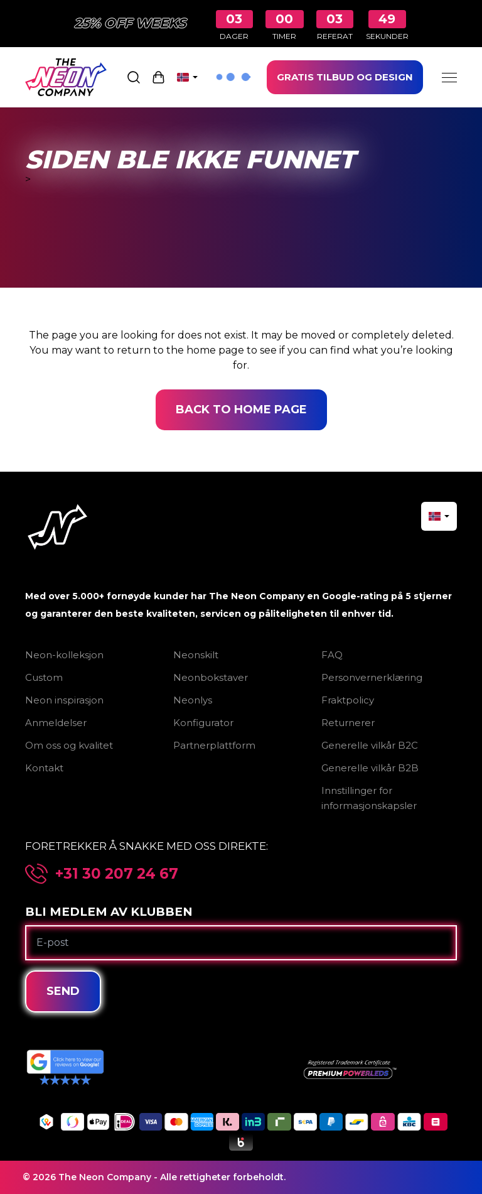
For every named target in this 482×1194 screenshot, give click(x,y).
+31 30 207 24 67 (116, 874)
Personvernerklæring (371, 677)
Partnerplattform (214, 745)
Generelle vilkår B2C (369, 745)
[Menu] (449, 77)
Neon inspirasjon (64, 700)
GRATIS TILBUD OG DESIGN (345, 77)
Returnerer (348, 723)
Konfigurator (203, 723)
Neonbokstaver (210, 677)
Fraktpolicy (347, 700)
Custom (44, 677)
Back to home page (241, 409)
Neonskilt (195, 655)
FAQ (332, 655)
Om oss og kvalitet (69, 745)
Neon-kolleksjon (64, 655)
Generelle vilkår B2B (370, 768)
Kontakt (44, 768)
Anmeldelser (56, 723)
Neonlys (192, 700)
